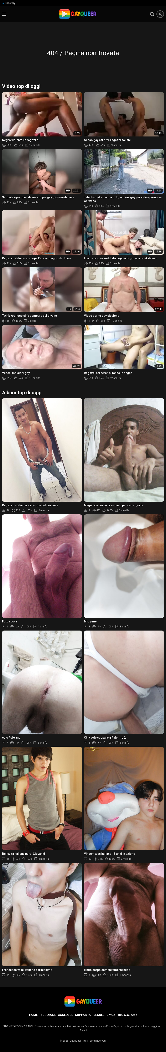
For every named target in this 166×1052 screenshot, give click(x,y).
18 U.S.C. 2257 (127, 1015)
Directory (8, 3)
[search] (152, 14)
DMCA (111, 1015)
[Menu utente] (160, 14)
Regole (98, 1015)
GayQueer (75, 1040)
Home (33, 1015)
